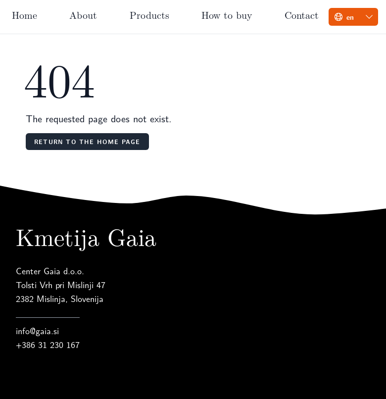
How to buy (226, 14)
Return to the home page (87, 141)
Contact (302, 14)
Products (149, 14)
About (83, 14)
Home (24, 14)
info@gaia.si (37, 330)
